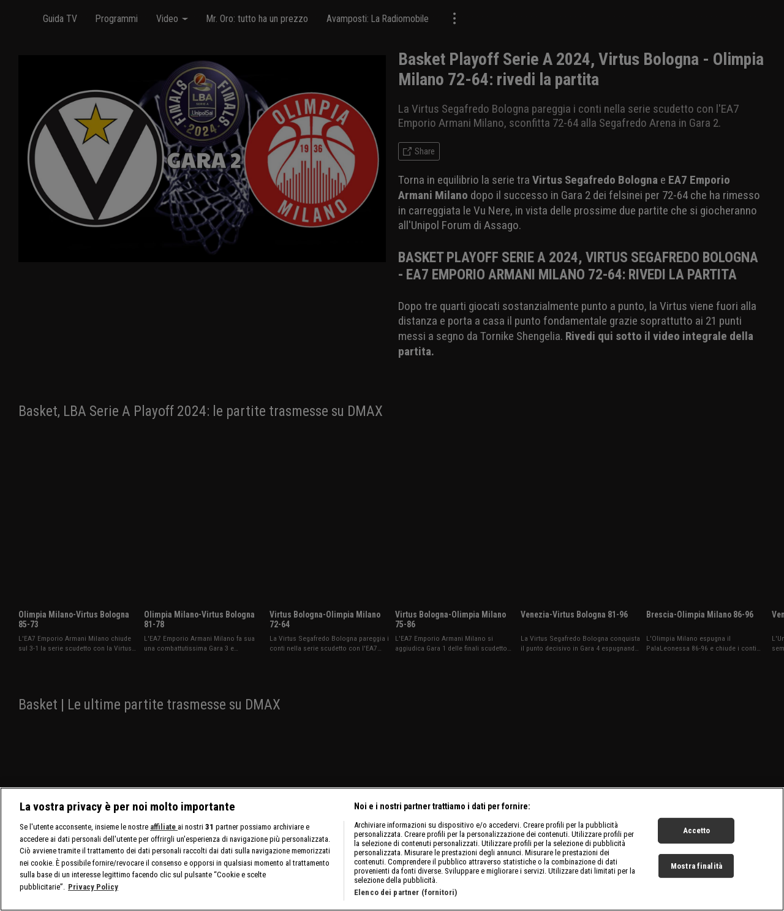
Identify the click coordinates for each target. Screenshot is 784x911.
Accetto (696, 835)
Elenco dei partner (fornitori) (405, 897)
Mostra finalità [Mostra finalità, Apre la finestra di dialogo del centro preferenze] (696, 870)
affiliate (164, 831)
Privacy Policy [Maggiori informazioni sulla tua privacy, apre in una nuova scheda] (93, 891)
